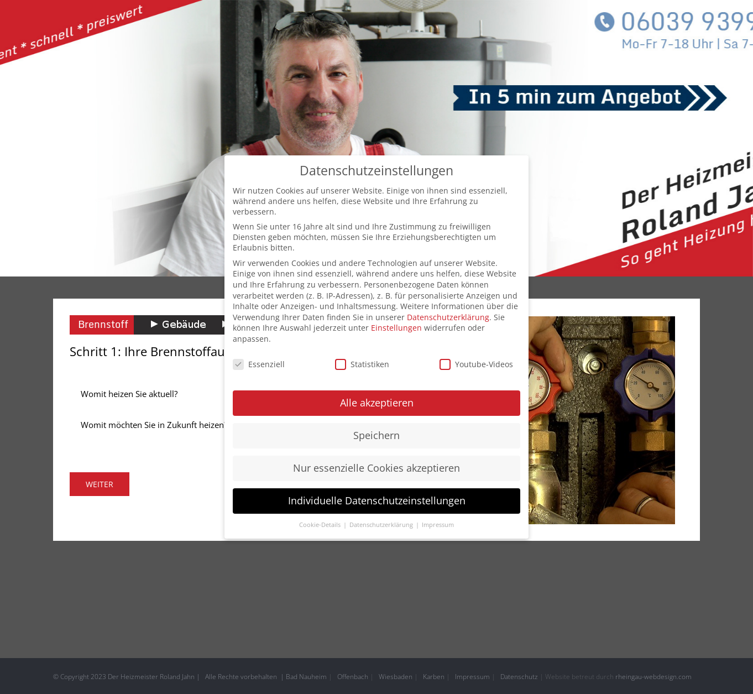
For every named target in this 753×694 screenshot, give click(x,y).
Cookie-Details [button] (320, 522)
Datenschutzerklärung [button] (382, 522)
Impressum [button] (438, 522)
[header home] (376, 138)
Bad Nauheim (306, 676)
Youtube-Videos (476, 362)
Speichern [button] (376, 433)
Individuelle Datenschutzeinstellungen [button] (377, 498)
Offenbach (352, 676)
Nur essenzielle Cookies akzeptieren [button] (376, 465)
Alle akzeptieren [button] (377, 400)
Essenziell (259, 362)
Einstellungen (396, 325)
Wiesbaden (395, 676)
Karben (434, 676)
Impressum (472, 676)
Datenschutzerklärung (448, 315)
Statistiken (362, 362)
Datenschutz (519, 676)
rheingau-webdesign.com (653, 676)
